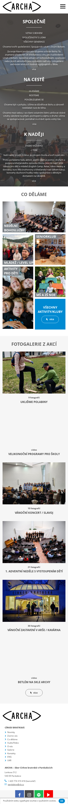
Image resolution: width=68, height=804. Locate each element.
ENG (9, 756)
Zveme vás (12, 735)
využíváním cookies (47, 801)
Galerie (10, 749)
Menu (62, 6)
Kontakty (11, 753)
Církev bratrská (15, 727)
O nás (10, 746)
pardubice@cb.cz (16, 784)
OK (61, 801)
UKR (9, 760)
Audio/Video (13, 742)
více (34, 69)
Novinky (11, 732)
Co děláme (12, 739)
